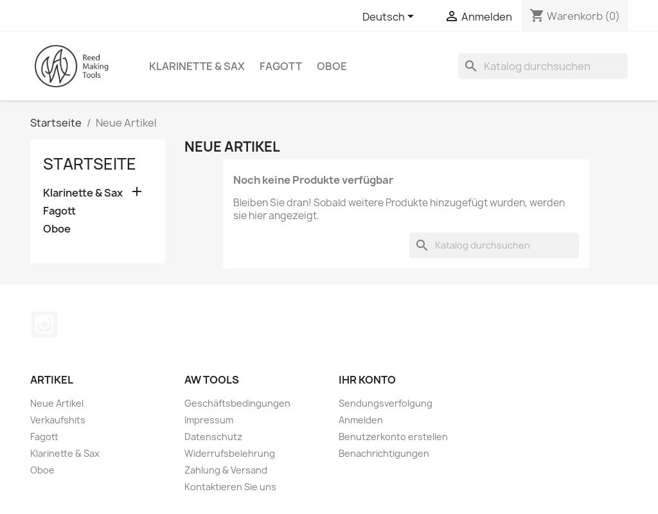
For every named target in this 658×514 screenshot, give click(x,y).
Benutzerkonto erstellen (393, 436)
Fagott (281, 66)
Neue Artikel (57, 403)
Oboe (332, 66)
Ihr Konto (367, 380)
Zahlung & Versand (225, 470)
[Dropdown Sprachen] (390, 17)
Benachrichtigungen (384, 453)
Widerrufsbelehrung (229, 453)
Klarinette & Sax (197, 66)
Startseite (89, 164)
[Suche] (543, 66)
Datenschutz (213, 436)
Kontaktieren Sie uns (230, 487)
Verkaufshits (57, 420)
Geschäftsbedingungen (237, 403)
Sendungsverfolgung (385, 403)
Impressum (208, 420)
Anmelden (361, 420)
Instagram (44, 324)
